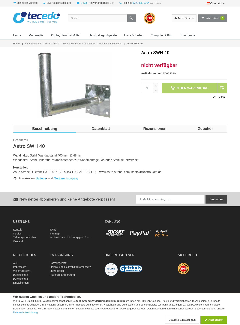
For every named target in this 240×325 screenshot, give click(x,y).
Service (17, 233)
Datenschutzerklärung (25, 312)
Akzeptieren (213, 320)
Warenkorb (212, 18)
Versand (18, 241)
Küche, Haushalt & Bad (66, 35)
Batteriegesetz (58, 262)
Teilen (219, 97)
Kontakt (17, 229)
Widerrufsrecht (21, 270)
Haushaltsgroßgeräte (103, 35)
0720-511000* (140, 2)
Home (17, 35)
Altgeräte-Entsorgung (62, 274)
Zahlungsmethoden (24, 237)
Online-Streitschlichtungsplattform (70, 237)
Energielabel (57, 270)
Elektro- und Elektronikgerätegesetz (70, 266)
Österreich (216, 3)
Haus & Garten (133, 35)
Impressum (19, 266)
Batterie (41, 178)
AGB (15, 262)
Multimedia (36, 35)
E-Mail (84, 2)
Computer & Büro (162, 35)
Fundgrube (188, 35)
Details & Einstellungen (182, 319)
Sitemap (55, 233)
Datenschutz (20, 274)
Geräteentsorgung (66, 178)
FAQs (53, 229)
